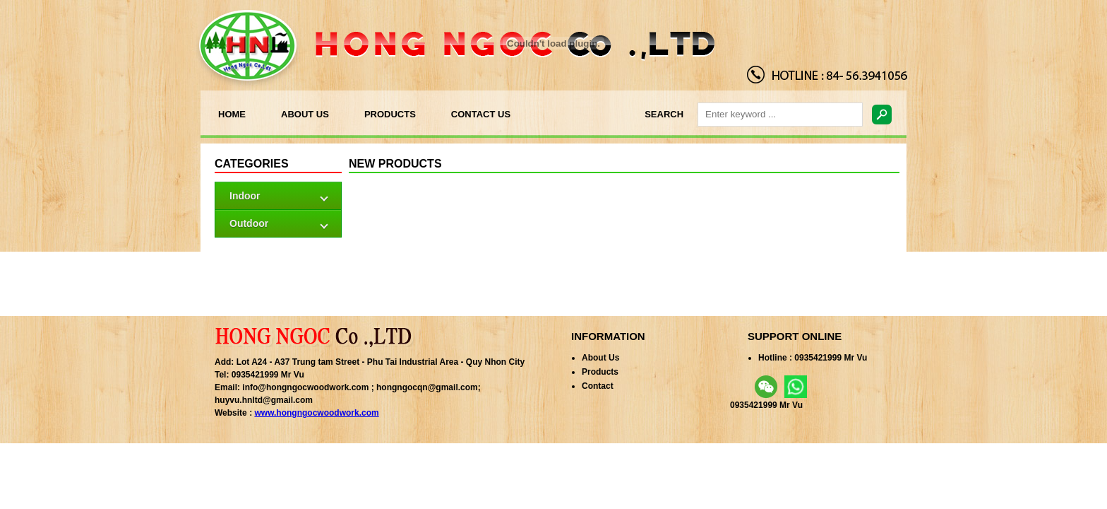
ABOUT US (305, 114)
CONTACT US (480, 114)
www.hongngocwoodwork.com (316, 413)
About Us (600, 358)
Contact (598, 386)
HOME (232, 114)
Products (600, 372)
